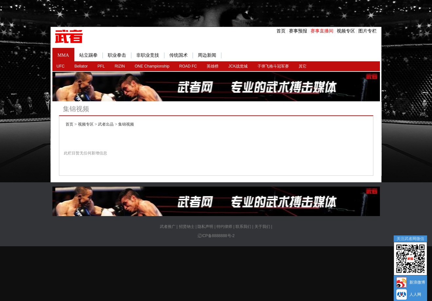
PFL (101, 66)
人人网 (415, 294)
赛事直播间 (321, 30)
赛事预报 (298, 30)
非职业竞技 (150, 55)
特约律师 (224, 226)
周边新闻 (209, 55)
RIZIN (120, 66)
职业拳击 (119, 55)
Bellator (81, 66)
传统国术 (181, 55)
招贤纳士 (187, 226)
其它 (303, 66)
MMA (63, 55)
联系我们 (243, 226)
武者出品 (106, 124)
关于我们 (262, 226)
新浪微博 (417, 282)
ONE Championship (152, 66)
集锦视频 (126, 124)
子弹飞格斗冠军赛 (273, 66)
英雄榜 (212, 66)
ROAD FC (188, 66)
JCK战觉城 (238, 66)
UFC (61, 66)
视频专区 (346, 30)
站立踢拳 (91, 55)
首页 (281, 30)
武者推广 (168, 226)
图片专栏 (367, 30)
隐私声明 (205, 226)
